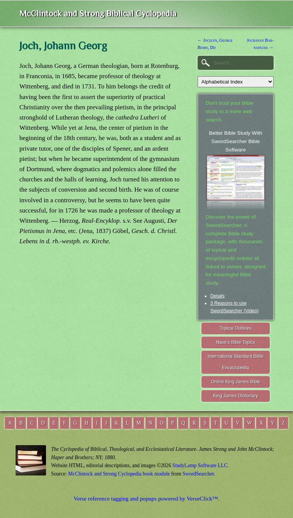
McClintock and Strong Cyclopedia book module (119, 474)
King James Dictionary (235, 395)
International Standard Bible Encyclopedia (236, 362)
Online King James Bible (235, 381)
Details (217, 296)
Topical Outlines (236, 328)
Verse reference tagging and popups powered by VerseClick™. (146, 498)
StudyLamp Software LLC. (201, 465)
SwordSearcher (198, 474)
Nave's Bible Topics (235, 342)
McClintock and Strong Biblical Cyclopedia (97, 13)
